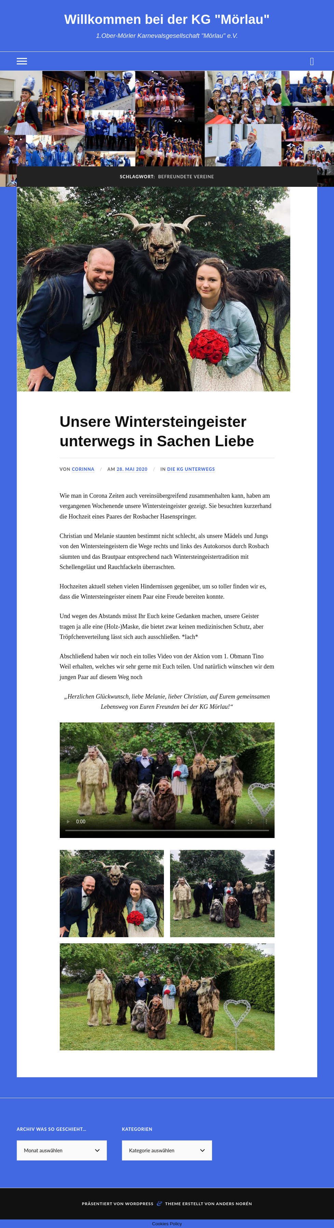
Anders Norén (234, 1203)
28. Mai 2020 (132, 469)
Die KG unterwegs (191, 469)
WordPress (139, 1203)
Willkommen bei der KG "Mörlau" (166, 19)
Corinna (83, 469)
